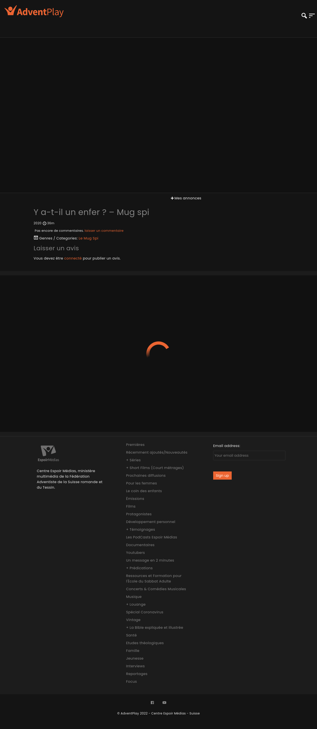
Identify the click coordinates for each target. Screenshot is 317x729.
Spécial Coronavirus (144, 612)
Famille (132, 650)
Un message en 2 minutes (150, 560)
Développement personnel (150, 521)
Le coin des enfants (144, 490)
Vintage (133, 619)
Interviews (135, 666)
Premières (135, 444)
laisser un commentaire (104, 230)
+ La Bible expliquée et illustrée (154, 627)
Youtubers (135, 552)
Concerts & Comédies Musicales (156, 589)
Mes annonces (185, 198)
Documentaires (140, 544)
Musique (134, 596)
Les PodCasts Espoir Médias (151, 537)
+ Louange (136, 604)
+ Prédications (139, 568)
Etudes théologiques (145, 643)
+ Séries (133, 460)
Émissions (135, 498)
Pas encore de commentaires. (79, 230)
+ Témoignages (140, 529)
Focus (131, 681)
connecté (73, 258)
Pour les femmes (141, 483)
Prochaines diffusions (146, 475)
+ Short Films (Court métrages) (155, 467)
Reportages (136, 673)
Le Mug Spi (88, 238)
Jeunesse (135, 658)
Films (131, 506)
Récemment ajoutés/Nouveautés (157, 452)
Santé (131, 635)
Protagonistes (139, 514)
